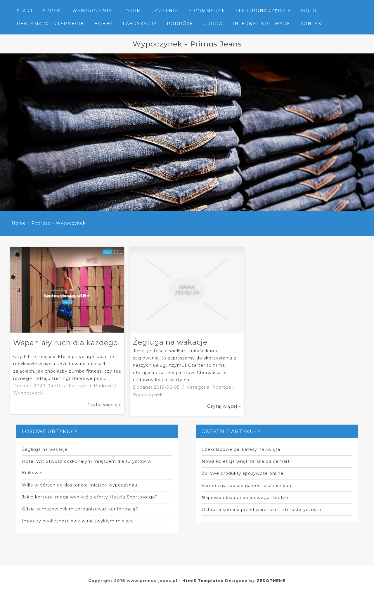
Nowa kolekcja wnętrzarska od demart (246, 461)
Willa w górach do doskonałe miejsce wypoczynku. (80, 485)
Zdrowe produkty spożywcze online (242, 473)
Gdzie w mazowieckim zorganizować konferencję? (80, 509)
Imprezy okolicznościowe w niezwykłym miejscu (78, 521)
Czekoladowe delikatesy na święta (241, 449)
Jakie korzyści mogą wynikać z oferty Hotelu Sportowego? (90, 497)
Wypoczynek (71, 223)
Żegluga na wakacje (45, 449)
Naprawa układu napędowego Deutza (245, 497)
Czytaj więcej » (104, 404)
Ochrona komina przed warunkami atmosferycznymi (262, 509)
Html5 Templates (203, 580)
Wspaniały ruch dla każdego (65, 342)
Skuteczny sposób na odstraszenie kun (246, 485)
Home (19, 223)
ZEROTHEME (271, 580)
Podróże (41, 223)
